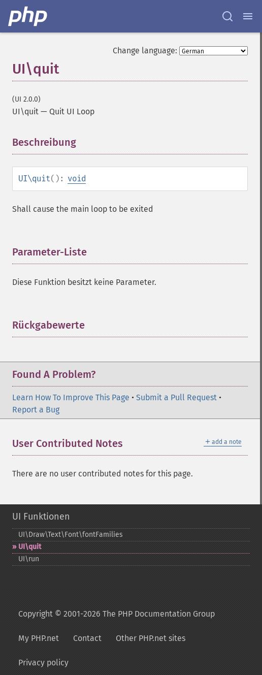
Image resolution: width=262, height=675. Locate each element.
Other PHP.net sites (150, 638)
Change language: (145, 50)
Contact (87, 638)
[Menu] (248, 16)
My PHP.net (38, 638)
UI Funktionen (41, 516)
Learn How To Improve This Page (70, 397)
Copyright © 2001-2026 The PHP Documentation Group (116, 614)
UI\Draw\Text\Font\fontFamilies (70, 534)
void (77, 178)
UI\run (28, 559)
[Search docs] (227, 16)
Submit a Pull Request (176, 397)
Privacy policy (43, 662)
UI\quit (29, 546)
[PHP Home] (28, 16)
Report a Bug (35, 409)
